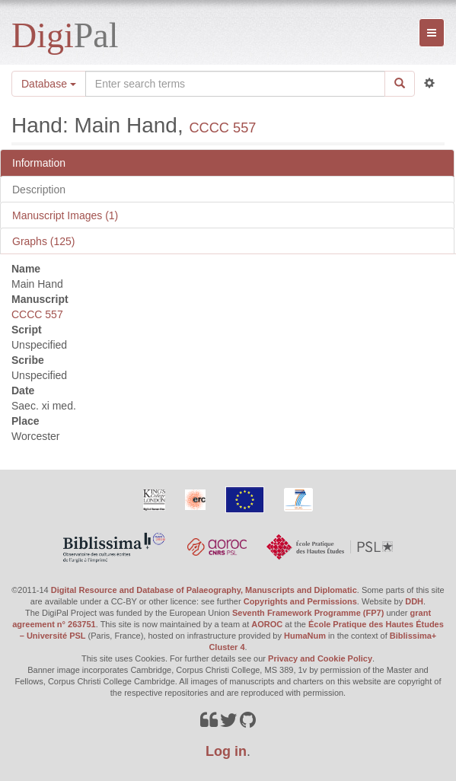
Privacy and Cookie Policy (320, 658)
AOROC (266, 624)
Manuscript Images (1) (65, 215)
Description (38, 189)
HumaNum (305, 635)
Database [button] (48, 84)
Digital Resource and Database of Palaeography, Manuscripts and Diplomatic (204, 590)
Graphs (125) (43, 241)
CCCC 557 (222, 127)
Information (38, 163)
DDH (414, 601)
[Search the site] (235, 84)
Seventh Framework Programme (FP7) (308, 612)
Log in (226, 751)
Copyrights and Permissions (300, 601)
